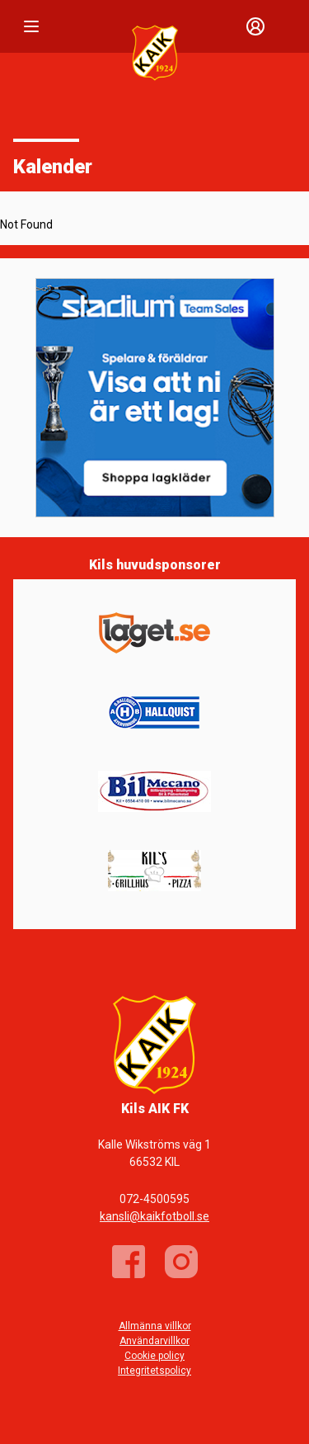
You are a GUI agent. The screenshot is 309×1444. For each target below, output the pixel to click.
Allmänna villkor (155, 1326)
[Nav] (31, 26)
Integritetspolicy (154, 1370)
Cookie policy (154, 1355)
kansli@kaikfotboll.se (154, 1216)
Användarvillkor (154, 1341)
